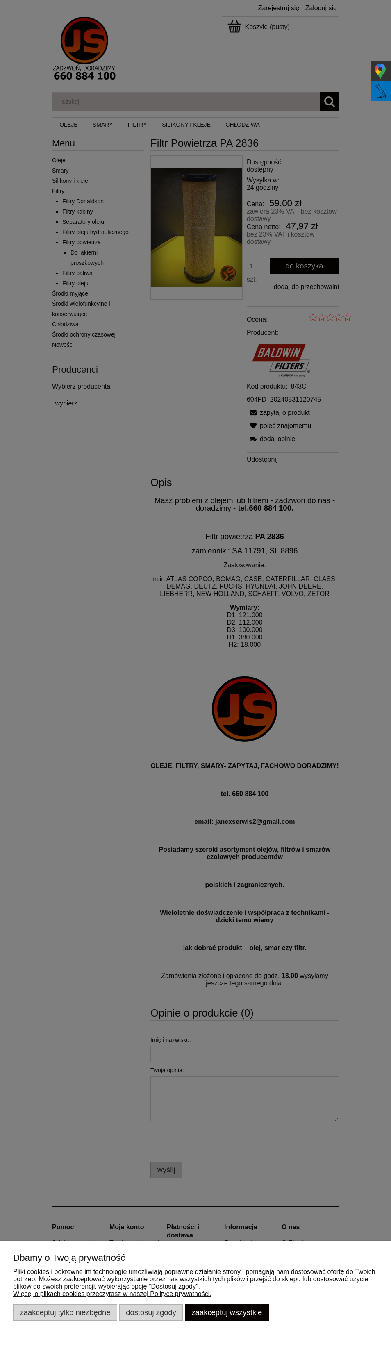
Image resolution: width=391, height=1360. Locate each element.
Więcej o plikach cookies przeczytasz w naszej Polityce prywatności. (112, 1293)
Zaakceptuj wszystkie (227, 1312)
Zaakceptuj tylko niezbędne (65, 1312)
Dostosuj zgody (151, 1312)
